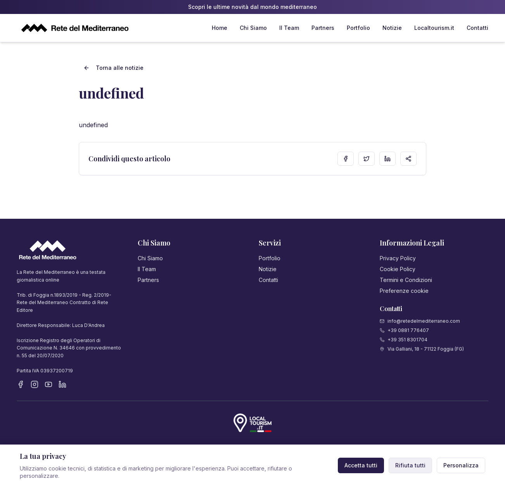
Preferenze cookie (404, 290)
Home (219, 27)
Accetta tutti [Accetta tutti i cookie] (360, 465)
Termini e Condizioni (406, 280)
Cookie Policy (397, 269)
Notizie (392, 27)
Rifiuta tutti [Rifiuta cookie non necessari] (410, 465)
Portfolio (358, 27)
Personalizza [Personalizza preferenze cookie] (461, 465)
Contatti (477, 27)
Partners (322, 27)
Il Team (289, 27)
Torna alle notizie (113, 67)
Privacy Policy (398, 258)
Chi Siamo (253, 27)
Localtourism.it (434, 27)
